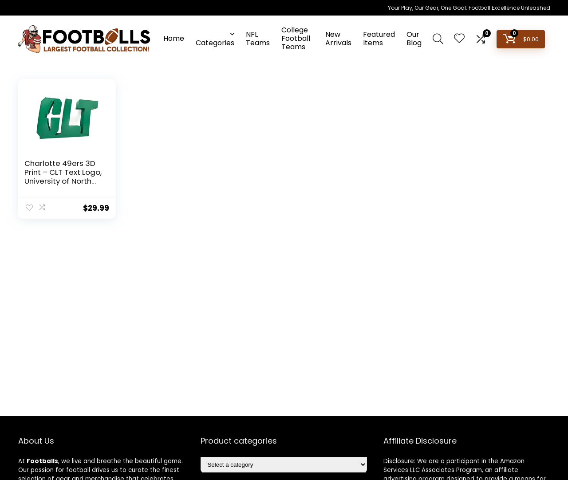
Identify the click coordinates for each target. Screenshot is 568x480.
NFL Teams (258, 38)
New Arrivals (338, 38)
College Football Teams (295, 38)
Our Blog (414, 38)
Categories (215, 43)
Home (173, 38)
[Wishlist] (459, 38)
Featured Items (379, 38)
